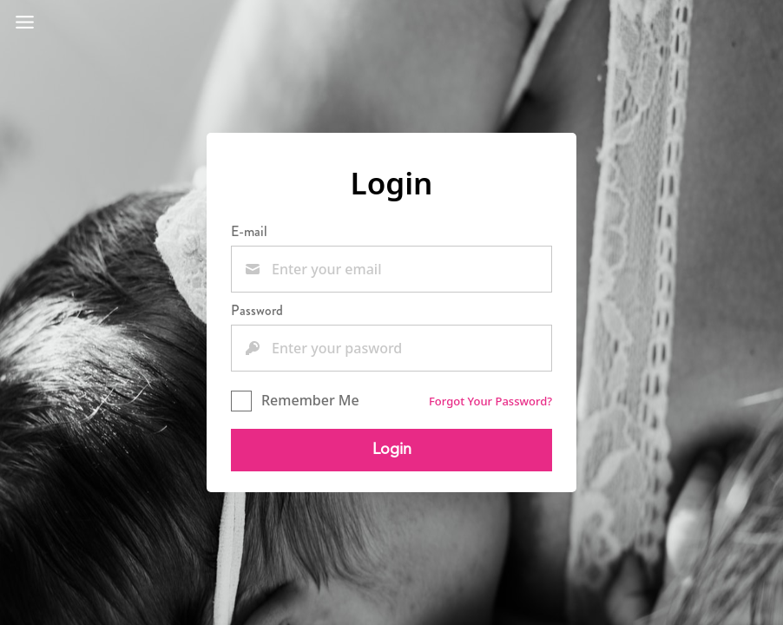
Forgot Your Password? (490, 401)
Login (391, 449)
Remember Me (295, 400)
